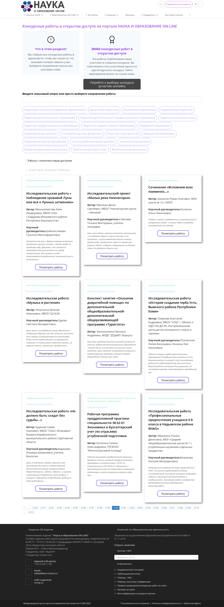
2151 (43, 507)
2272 (31, 512)
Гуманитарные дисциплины (40, 133)
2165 (156, 507)
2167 (172, 507)
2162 (131, 507)
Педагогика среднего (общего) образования (109, 125)
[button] (179, 4)
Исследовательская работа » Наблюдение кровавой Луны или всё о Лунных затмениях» (50, 197)
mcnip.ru (38, 582)
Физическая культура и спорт (90, 149)
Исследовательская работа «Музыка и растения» (47, 300)
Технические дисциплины (134, 141)
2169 (188, 507)
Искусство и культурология (122, 133)
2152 (51, 507)
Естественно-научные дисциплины (81, 133)
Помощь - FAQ (124, 577)
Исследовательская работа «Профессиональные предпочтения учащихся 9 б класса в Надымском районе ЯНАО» (170, 420)
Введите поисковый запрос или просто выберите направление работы (69, 93)
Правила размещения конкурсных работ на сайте (142, 585)
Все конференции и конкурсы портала (136, 593)
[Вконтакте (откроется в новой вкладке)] (196, 4)
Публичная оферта (192, 603)
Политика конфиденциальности (166, 603)
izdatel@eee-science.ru (45, 573)
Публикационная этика (128, 573)
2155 (75, 507)
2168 (180, 507)
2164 (148, 507)
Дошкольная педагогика (104, 110)
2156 (83, 507)
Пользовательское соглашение (135, 603)
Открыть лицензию (124, 545)
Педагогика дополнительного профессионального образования (117, 117)
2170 (196, 507)
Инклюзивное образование (139, 110)
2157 (91, 507)
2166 (164, 507)
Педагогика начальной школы (178, 117)
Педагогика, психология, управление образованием (54, 110)
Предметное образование (155, 125)
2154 (67, 507)
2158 (99, 507)
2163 (139, 507)
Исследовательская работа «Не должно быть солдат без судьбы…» (50, 415)
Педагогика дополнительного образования (49, 117)
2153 (59, 507)
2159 (107, 507)
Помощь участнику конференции (133, 581)
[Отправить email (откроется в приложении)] (201, 4)
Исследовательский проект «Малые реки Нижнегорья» (109, 195)
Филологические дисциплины (129, 149)
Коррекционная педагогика (177, 110)
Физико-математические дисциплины (46, 149)
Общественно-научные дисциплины (45, 141)
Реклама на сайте (126, 589)
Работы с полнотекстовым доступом (49, 161)
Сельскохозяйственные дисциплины (93, 141)
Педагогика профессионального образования (51, 125)
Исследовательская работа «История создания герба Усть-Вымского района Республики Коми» (172, 304)
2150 (35, 507)
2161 (123, 507)
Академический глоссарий (130, 569)
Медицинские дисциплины (159, 133)
